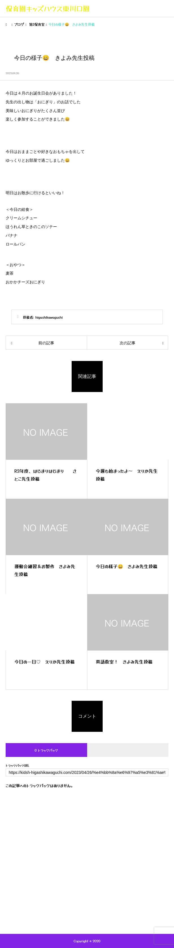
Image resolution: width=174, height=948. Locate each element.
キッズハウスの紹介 (87, 840)
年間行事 (87, 872)
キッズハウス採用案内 (87, 894)
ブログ (87, 851)
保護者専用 (87, 883)
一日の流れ (87, 861)
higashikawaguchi (49, 317)
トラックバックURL (17, 765)
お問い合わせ (87, 904)
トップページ (87, 829)
